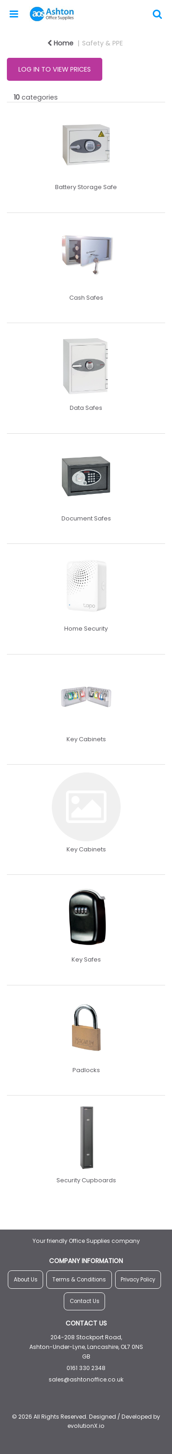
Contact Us (85, 1301)
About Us (26, 1279)
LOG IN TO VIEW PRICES (54, 69)
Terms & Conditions (79, 1279)
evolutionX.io (86, 1426)
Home (60, 43)
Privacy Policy (138, 1279)
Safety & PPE (102, 43)
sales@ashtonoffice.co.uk (86, 1379)
